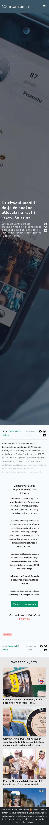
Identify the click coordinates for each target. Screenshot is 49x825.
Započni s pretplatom (24, 604)
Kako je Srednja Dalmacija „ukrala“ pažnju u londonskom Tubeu (23, 701)
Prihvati (30, 822)
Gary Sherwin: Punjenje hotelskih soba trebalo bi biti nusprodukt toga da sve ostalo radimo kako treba (23, 742)
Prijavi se (24, 619)
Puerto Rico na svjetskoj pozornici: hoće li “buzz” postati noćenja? (22, 783)
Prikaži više (20, 822)
